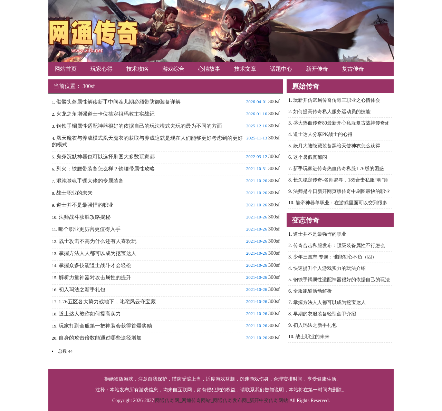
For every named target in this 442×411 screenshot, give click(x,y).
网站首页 (66, 69)
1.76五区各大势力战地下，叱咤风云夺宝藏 (107, 301)
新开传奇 (317, 69)
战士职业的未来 (74, 193)
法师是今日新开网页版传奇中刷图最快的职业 (341, 191)
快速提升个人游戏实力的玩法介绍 (329, 268)
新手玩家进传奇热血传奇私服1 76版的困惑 (338, 168)
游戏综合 (173, 69)
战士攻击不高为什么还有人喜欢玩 (97, 241)
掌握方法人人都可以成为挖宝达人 (97, 253)
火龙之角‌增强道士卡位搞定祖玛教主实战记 (105, 114)
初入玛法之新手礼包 (82, 289)
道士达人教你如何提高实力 (90, 313)
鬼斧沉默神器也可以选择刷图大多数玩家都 (105, 156)
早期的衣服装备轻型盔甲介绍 (324, 313)
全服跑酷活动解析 (312, 291)
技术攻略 (137, 69)
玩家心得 (101, 69)
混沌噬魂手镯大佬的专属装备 (90, 181)
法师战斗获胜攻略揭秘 (84, 217)
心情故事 (209, 69)
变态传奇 (305, 220)
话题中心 (281, 69)
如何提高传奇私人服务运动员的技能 (332, 111)
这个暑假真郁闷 (310, 157)
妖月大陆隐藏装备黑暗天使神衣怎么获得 (336, 145)
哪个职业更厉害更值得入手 (89, 229)
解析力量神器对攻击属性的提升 (95, 277)
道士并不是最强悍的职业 (84, 205)
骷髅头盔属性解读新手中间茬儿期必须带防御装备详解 (118, 102)
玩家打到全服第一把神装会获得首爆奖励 (105, 326)
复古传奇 (353, 69)
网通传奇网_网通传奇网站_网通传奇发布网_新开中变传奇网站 (221, 400)
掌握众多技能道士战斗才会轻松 (95, 265)
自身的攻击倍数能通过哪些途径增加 (100, 338)
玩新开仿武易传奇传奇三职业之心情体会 (336, 100)
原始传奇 (305, 86)
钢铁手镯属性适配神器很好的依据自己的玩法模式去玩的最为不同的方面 (139, 126)
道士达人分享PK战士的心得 (323, 134)
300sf (89, 86)
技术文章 (245, 69)
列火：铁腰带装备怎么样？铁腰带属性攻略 (105, 169)
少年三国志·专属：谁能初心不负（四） (335, 257)
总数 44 (65, 351)
